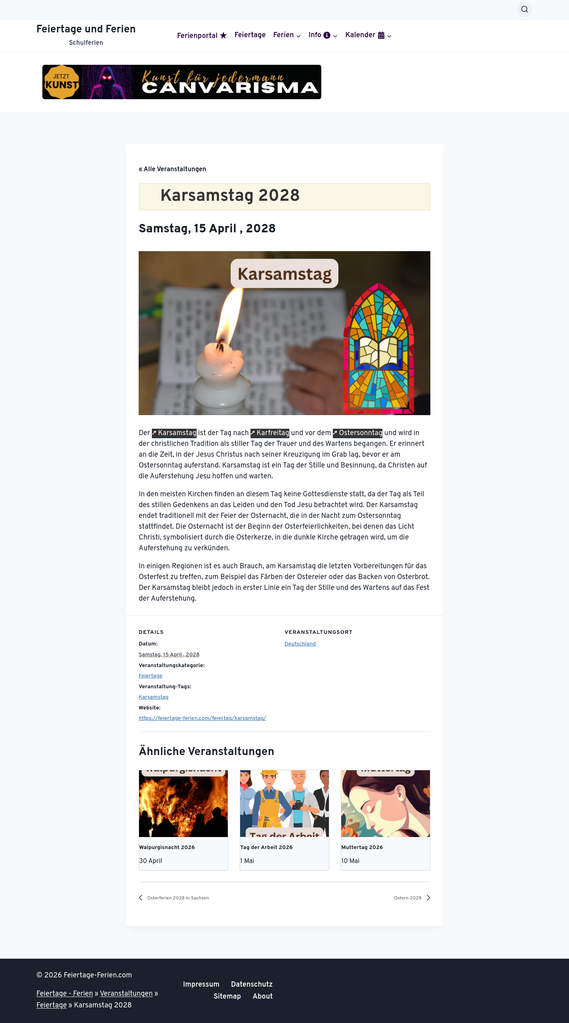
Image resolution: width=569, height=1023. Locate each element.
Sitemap (227, 996)
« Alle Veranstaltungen (172, 170)
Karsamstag (177, 433)
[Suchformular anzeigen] (524, 9)
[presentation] (183, 803)
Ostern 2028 (403, 898)
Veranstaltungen (126, 994)
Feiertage (250, 36)
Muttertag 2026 (362, 847)
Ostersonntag (360, 433)
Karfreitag (273, 433)
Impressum (201, 984)
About (263, 996)
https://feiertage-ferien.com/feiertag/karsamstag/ (202, 718)
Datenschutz (252, 984)
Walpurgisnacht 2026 (167, 847)
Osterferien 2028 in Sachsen (188, 898)
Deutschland (300, 644)
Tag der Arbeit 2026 (266, 847)
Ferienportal (202, 36)
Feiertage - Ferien (64, 994)
